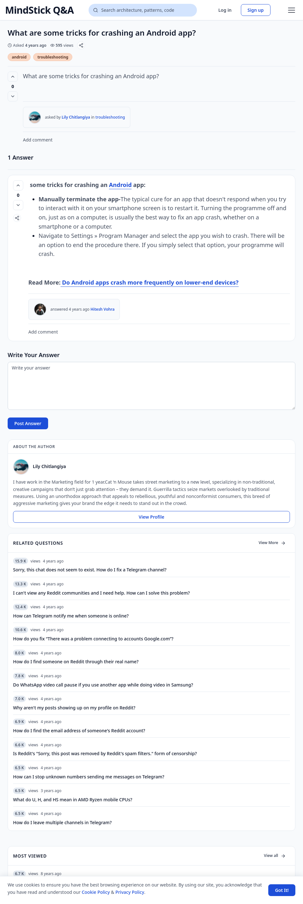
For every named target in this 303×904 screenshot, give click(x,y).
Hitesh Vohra (102, 309)
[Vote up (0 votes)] (13, 77)
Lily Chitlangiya (76, 117)
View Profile (151, 517)
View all (275, 855)
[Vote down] (13, 96)
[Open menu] (291, 10)
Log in (225, 10)
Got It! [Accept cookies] (282, 890)
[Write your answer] (151, 386)
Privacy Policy (129, 892)
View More (272, 542)
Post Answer (27, 423)
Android (120, 185)
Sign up (256, 10)
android (19, 57)
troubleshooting (52, 57)
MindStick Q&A (39, 10)
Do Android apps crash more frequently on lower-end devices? (150, 282)
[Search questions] (143, 10)
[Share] (81, 45)
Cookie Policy (96, 892)
